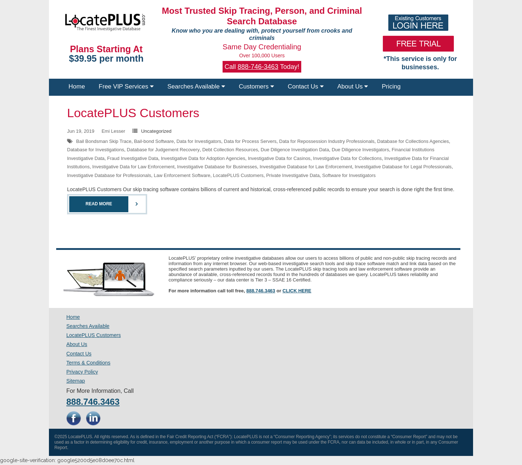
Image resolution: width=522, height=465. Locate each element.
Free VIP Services (126, 86)
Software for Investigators (349, 175)
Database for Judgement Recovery (163, 149)
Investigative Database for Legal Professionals (403, 166)
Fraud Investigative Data (132, 158)
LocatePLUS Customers (133, 113)
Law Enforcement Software (182, 175)
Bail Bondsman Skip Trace (103, 141)
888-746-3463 (258, 66)
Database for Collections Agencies (413, 141)
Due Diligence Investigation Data (295, 149)
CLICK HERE (296, 290)
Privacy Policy (82, 372)
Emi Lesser (113, 131)
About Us (352, 86)
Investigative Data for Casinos (279, 158)
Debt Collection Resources (230, 149)
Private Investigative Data (292, 175)
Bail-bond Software (154, 141)
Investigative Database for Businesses (217, 166)
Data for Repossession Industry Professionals (326, 141)
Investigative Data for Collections (347, 158)
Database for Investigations (95, 149)
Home (77, 86)
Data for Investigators (199, 141)
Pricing (391, 86)
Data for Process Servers (250, 141)
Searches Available (196, 86)
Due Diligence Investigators (360, 149)
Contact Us (306, 86)
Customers (256, 86)
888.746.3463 (261, 290)
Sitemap (75, 381)
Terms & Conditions (88, 363)
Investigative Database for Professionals (109, 175)
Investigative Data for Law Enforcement (133, 166)
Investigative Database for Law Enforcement (306, 166)
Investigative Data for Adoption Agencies (203, 158)
